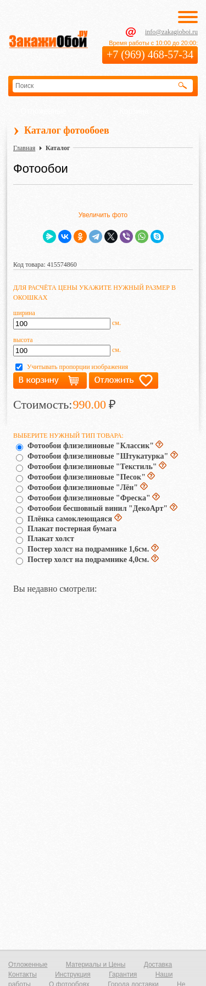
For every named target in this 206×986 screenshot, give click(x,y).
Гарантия (123, 974)
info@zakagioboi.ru (171, 32)
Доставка (158, 964)
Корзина (134, 111)
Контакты (22, 974)
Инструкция (73, 974)
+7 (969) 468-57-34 (150, 54)
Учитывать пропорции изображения (77, 367)
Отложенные (43, 111)
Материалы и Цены (95, 964)
